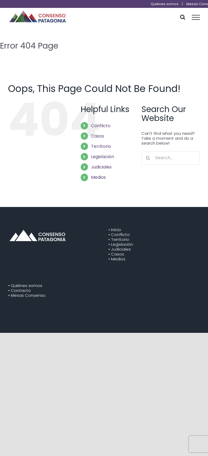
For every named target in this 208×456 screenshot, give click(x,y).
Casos (97, 136)
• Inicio (114, 229)
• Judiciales (119, 249)
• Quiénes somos (25, 285)
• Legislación (120, 244)
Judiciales (101, 167)
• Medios (116, 259)
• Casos (116, 254)
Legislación (102, 157)
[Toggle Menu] (195, 17)
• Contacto (19, 290)
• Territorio (118, 239)
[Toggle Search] (182, 17)
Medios (98, 177)
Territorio (101, 146)
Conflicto (100, 126)
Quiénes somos (164, 4)
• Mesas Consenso (27, 295)
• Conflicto (119, 234)
